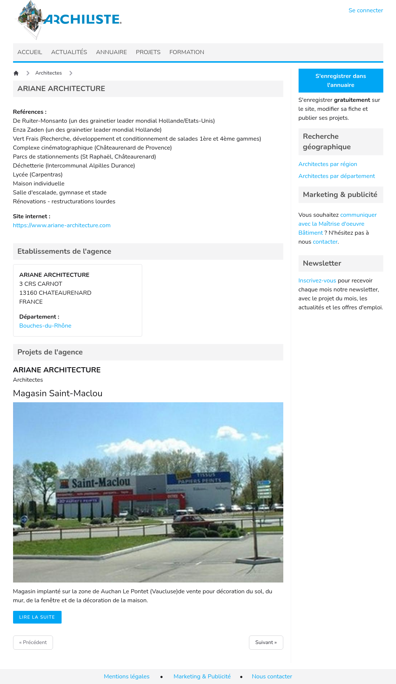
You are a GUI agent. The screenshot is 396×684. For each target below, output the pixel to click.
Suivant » (266, 642)
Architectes (48, 72)
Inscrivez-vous (317, 281)
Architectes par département (337, 176)
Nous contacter (272, 676)
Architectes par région (328, 164)
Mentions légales (126, 676)
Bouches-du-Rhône (45, 326)
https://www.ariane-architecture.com (62, 225)
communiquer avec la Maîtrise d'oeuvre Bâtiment (338, 224)
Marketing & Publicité (202, 676)
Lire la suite (37, 617)
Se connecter (366, 10)
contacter (325, 242)
